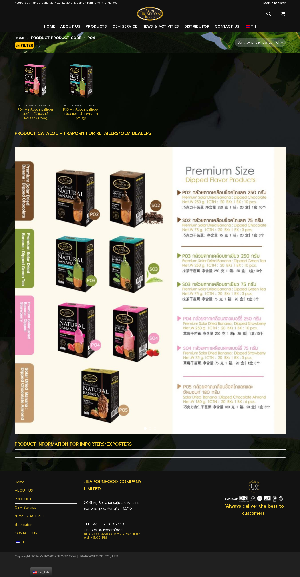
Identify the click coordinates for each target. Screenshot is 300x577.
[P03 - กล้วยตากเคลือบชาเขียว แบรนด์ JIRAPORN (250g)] (81, 80)
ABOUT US (70, 26)
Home (49, 26)
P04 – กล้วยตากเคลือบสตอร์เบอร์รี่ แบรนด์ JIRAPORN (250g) (35, 113)
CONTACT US (227, 26)
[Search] (268, 13)
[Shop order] (260, 42)
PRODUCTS (96, 26)
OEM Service (124, 26)
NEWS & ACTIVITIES (161, 26)
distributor (197, 26)
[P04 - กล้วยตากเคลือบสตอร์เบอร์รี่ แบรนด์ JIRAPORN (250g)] (35, 80)
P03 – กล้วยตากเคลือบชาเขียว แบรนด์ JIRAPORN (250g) (81, 113)
